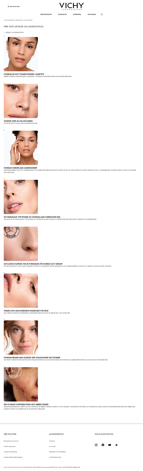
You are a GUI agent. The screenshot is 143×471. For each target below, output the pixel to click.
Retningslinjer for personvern (11, 441)
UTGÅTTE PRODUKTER (55, 457)
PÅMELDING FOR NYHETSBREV (57, 452)
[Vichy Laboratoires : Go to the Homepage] (71, 6)
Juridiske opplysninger (9, 446)
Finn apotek (52, 446)
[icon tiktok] (116, 445)
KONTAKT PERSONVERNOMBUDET (13, 457)
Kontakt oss (52, 441)
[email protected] (46, 467)
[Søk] (102, 14)
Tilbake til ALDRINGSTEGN (14, 32)
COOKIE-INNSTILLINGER (10, 452)
